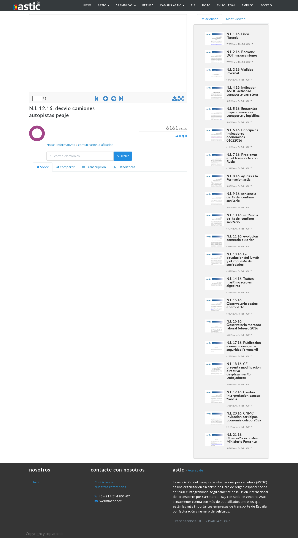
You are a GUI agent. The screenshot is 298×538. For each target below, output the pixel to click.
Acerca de (195, 470)
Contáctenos (104, 482)
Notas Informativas (60, 144)
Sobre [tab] (42, 167)
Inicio (37, 482)
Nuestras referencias (110, 487)
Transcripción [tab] (94, 167)
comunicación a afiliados (95, 144)
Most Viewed (236, 19)
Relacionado (210, 19)
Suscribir (123, 156)
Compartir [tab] (65, 167)
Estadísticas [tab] (124, 167)
